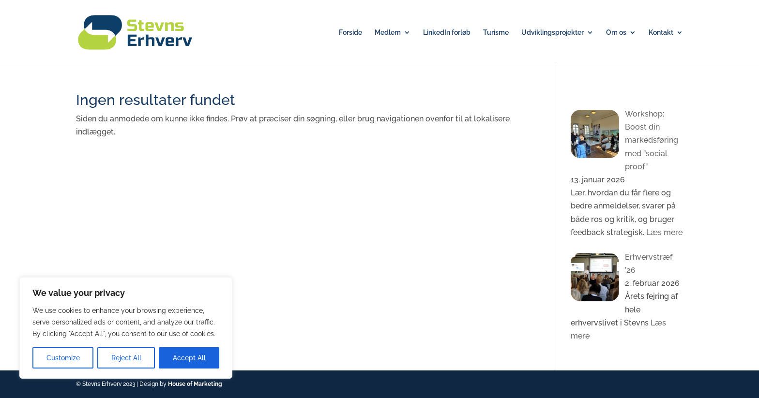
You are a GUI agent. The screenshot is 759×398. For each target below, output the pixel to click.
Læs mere (663, 232)
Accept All (189, 358)
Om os (616, 32)
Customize (63, 358)
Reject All (126, 358)
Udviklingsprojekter (552, 32)
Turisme (496, 32)
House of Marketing (195, 384)
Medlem (388, 32)
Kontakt (661, 32)
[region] (125, 328)
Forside (350, 32)
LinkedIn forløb (447, 32)
